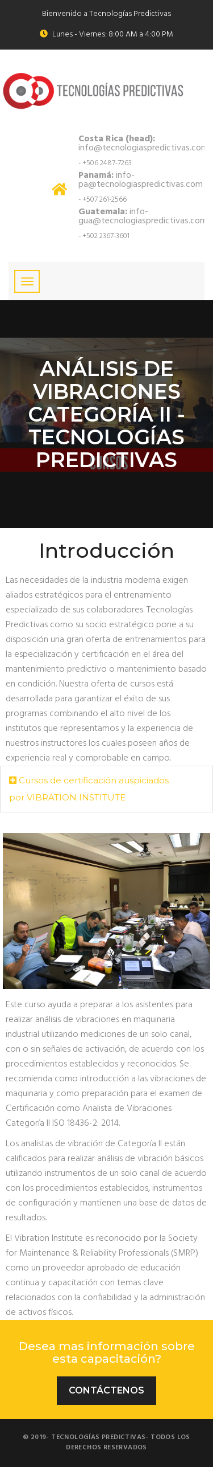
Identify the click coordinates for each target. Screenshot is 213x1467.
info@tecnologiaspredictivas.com (143, 143)
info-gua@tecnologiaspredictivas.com (142, 216)
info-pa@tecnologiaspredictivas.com (140, 180)
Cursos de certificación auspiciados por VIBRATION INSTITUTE (89, 787)
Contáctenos (106, 1390)
